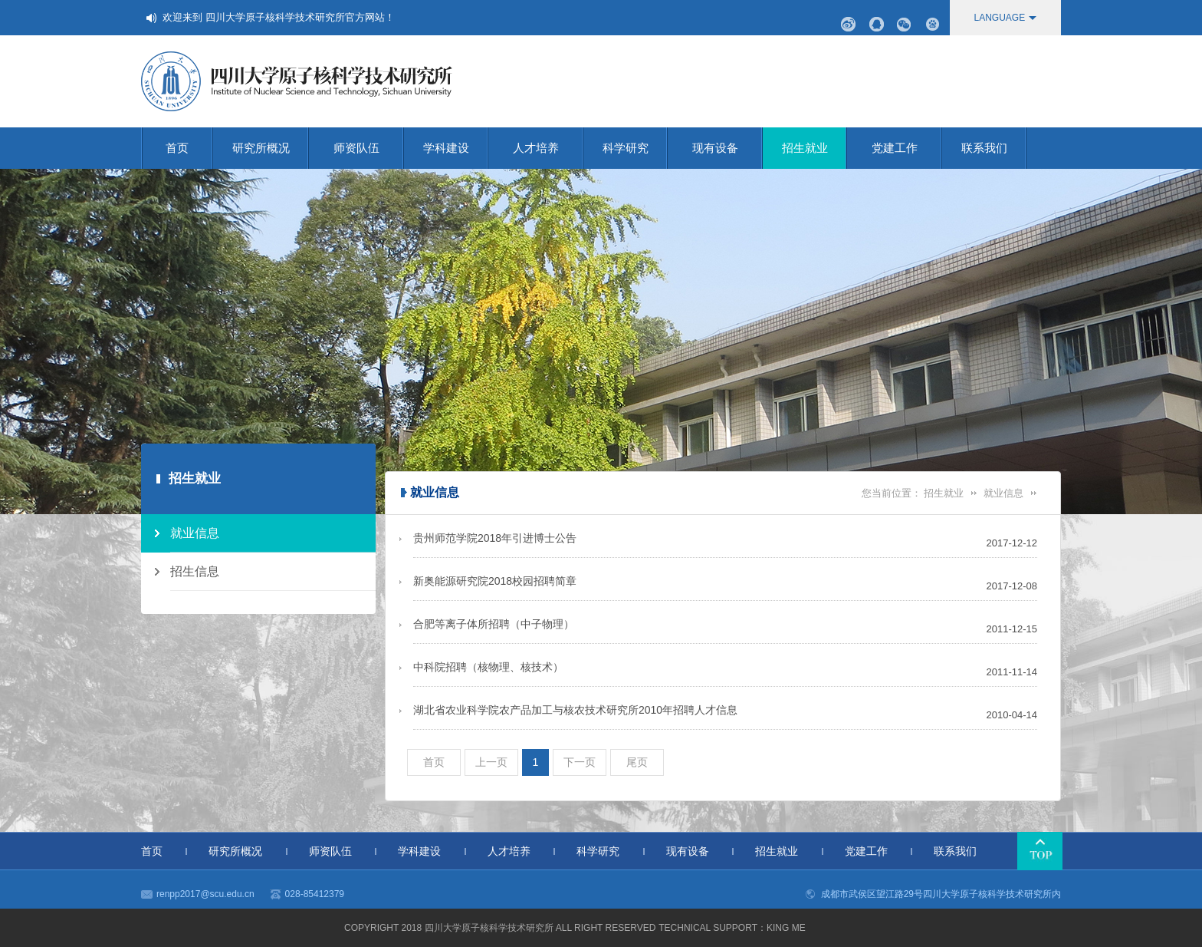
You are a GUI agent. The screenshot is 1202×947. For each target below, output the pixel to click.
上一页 (491, 762)
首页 (189, 148)
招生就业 (814, 148)
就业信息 (1003, 493)
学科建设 (455, 148)
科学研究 (635, 148)
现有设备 (727, 148)
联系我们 (993, 148)
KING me (786, 927)
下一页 (579, 762)
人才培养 (548, 148)
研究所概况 (270, 148)
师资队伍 (368, 148)
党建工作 (907, 148)
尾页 (637, 762)
